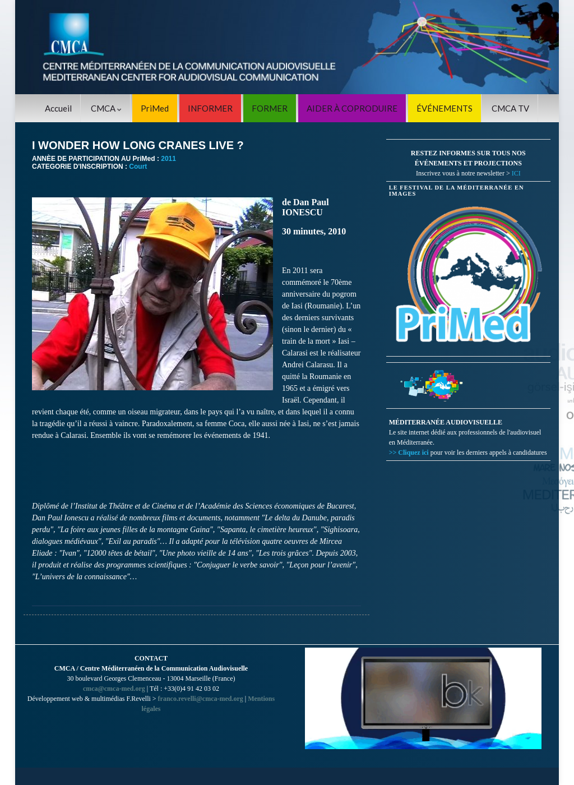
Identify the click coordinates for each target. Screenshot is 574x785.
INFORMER (210, 108)
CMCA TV (510, 108)
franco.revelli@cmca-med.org (200, 699)
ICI (516, 173)
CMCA (106, 108)
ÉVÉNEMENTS (444, 108)
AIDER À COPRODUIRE (352, 108)
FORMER (270, 108)
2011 (168, 159)
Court (138, 166)
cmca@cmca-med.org (114, 688)
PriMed (155, 108)
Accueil (58, 108)
